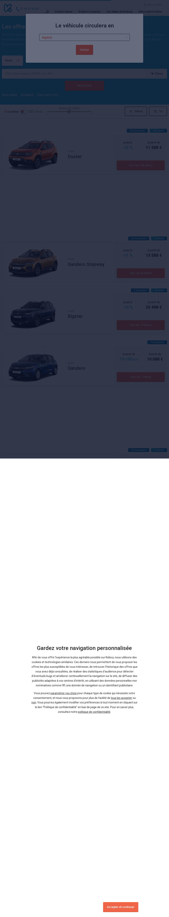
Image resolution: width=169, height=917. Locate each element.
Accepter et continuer (120, 907)
